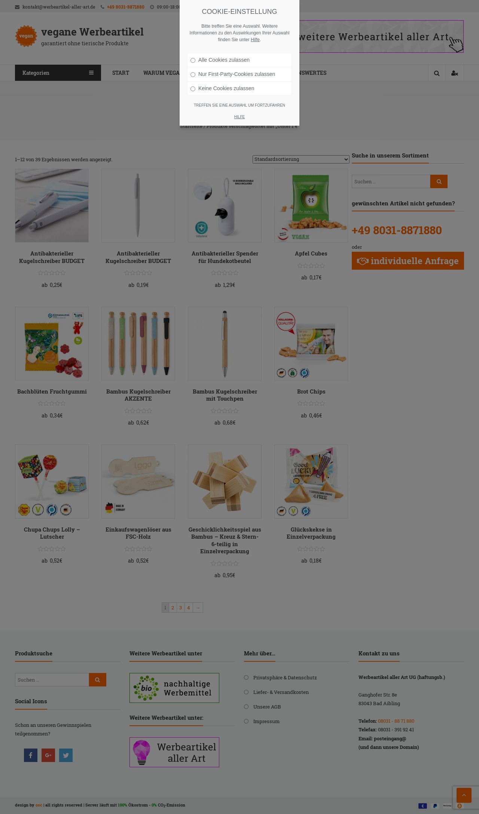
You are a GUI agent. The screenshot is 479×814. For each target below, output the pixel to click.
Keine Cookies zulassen (222, 88)
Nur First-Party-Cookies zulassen (232, 74)
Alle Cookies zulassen (220, 60)
